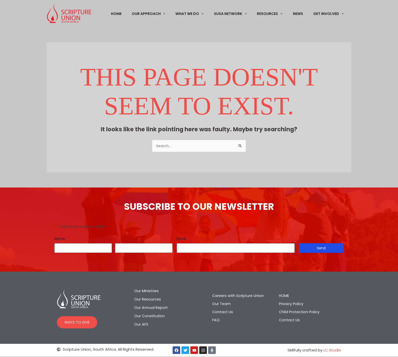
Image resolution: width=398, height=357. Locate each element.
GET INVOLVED (330, 13)
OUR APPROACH (165, 13)
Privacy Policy (291, 304)
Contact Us (221, 312)
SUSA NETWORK (241, 13)
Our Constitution (150, 316)
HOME (136, 13)
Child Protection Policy (300, 312)
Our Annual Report (151, 308)
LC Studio (332, 350)
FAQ (214, 320)
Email (183, 239)
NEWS (302, 13)
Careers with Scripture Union (237, 295)
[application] (179, 13)
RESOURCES (277, 13)
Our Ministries (146, 291)
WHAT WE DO (203, 13)
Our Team (219, 304)
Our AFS (141, 325)
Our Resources (148, 300)
